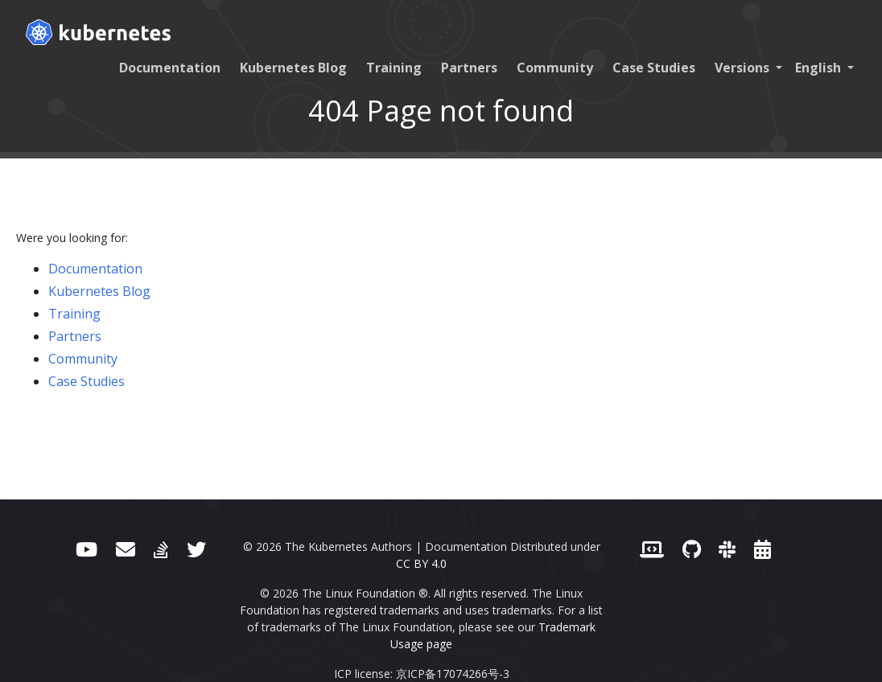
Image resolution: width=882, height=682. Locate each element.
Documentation (169, 67)
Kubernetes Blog (293, 67)
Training (394, 67)
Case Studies (653, 67)
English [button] (819, 67)
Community (555, 67)
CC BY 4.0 (421, 563)
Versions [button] (744, 67)
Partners (469, 67)
